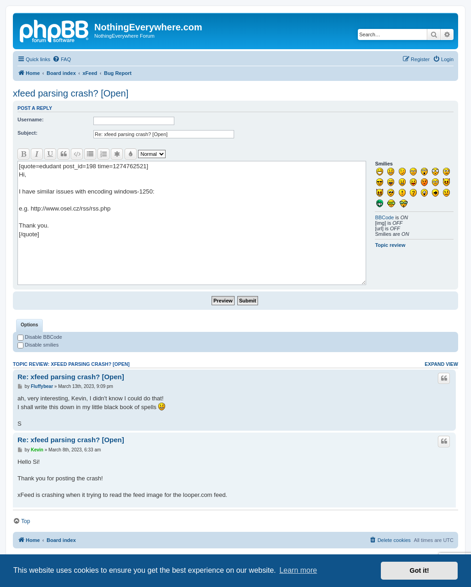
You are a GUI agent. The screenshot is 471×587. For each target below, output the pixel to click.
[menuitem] (61, 59)
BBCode (384, 217)
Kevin (37, 449)
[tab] (29, 325)
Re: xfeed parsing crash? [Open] (70, 377)
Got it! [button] (419, 570)
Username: (30, 119)
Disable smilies (37, 345)
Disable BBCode (39, 337)
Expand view (441, 364)
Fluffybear (42, 386)
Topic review (390, 245)
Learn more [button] (298, 570)
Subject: (27, 133)
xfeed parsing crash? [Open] (70, 93)
